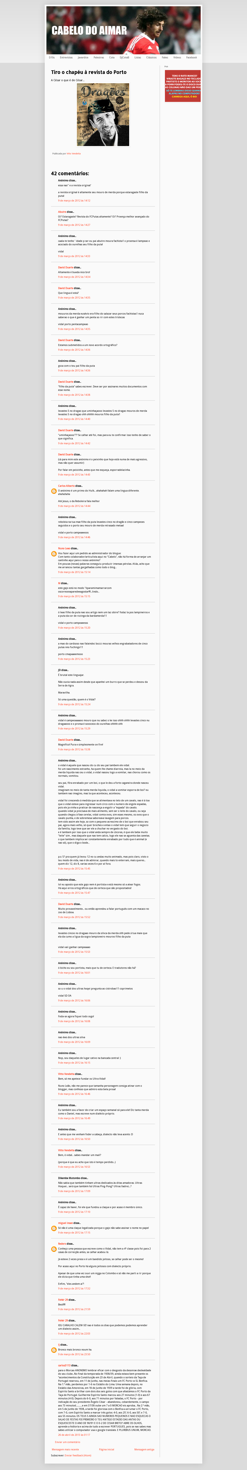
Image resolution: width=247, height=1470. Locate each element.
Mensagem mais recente (65, 1449)
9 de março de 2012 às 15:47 (74, 892)
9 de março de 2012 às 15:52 (74, 917)
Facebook (191, 57)
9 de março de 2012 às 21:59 (74, 1309)
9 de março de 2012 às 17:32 (74, 1288)
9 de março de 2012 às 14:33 (74, 256)
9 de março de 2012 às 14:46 (74, 537)
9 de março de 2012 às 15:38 (74, 749)
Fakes (165, 57)
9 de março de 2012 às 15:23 (74, 659)
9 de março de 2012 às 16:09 (74, 1042)
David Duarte (65, 267)
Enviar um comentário (67, 1442)
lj (59, 1344)
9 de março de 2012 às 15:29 (74, 728)
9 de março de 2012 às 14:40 (74, 419)
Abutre (62, 211)
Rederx (62, 1243)
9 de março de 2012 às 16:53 (74, 1166)
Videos (177, 57)
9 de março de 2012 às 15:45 (74, 868)
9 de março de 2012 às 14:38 (74, 394)
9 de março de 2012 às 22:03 (74, 1333)
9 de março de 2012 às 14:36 (74, 349)
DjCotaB (124, 57)
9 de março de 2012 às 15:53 (74, 951)
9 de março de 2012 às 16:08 (74, 1021)
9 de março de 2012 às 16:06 (74, 1000)
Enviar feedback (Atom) (78, 1455)
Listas (137, 57)
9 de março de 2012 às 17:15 (74, 1232)
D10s (52, 57)
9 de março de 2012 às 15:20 (74, 627)
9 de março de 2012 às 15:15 (74, 596)
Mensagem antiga (144, 1449)
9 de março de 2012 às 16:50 (74, 1139)
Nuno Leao (64, 548)
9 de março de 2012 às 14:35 (74, 297)
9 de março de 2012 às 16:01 (74, 972)
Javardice (83, 57)
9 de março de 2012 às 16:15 (74, 1062)
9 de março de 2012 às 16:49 (74, 1118)
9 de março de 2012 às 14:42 (74, 443)
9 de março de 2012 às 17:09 (74, 1191)
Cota (111, 57)
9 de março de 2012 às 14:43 (74, 474)
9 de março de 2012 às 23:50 (74, 1354)
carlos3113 (64, 1365)
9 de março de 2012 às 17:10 (74, 1211)
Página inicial (106, 1449)
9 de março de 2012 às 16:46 (74, 1093)
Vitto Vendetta (66, 1074)
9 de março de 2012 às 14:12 (74, 200)
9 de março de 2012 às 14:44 (74, 506)
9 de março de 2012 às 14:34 (74, 276)
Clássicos (151, 57)
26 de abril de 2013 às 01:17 (74, 1434)
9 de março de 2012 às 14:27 (74, 224)
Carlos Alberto (66, 485)
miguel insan (65, 1223)
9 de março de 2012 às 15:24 (74, 704)
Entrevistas (66, 57)
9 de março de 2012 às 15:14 (74, 572)
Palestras (99, 57)
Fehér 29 (63, 1299)
